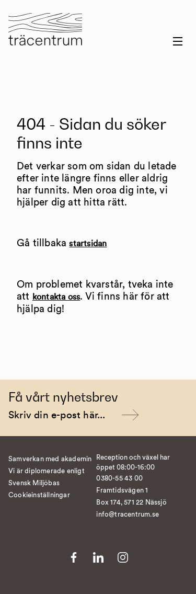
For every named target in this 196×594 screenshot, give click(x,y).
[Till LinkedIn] (98, 557)
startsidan (88, 243)
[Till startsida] (45, 36)
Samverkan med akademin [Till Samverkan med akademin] (49, 459)
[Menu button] (177, 41)
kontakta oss (56, 297)
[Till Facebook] (73, 557)
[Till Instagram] (123, 557)
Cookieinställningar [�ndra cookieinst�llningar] (39, 495)
